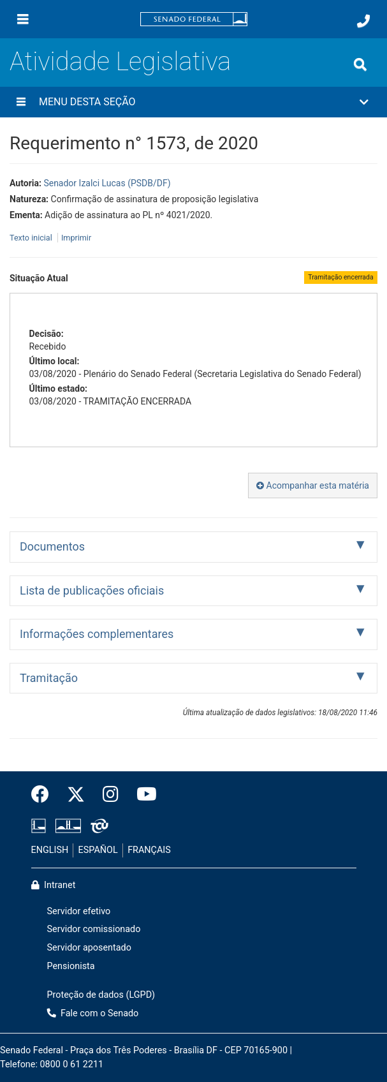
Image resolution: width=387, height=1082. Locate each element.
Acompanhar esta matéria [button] (312, 485)
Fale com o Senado (93, 1013)
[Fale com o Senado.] (363, 21)
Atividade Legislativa (120, 62)
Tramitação (49, 678)
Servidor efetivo (79, 911)
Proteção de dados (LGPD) (101, 994)
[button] (193, 102)
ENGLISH (50, 850)
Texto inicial (32, 237)
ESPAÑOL (98, 850)
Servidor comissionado (94, 929)
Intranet (53, 885)
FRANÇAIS (149, 850)
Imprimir (76, 237)
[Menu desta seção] (21, 102)
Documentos (52, 546)
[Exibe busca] (360, 64)
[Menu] (23, 19)
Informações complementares (96, 634)
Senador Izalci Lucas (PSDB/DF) (106, 183)
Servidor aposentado (89, 947)
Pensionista (71, 966)
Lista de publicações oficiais (92, 590)
